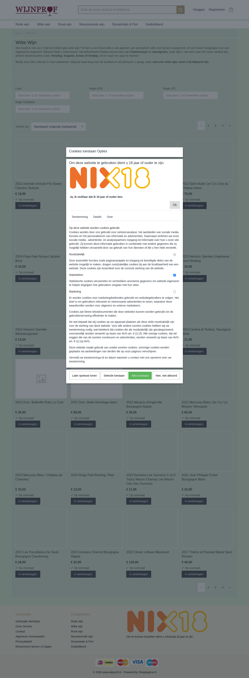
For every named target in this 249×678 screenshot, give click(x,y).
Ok (175, 239)
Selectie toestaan (114, 410)
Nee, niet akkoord (166, 410)
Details (97, 251)
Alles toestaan (140, 410)
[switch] (174, 289)
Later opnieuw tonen (84, 410)
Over (110, 251)
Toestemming (80, 251)
